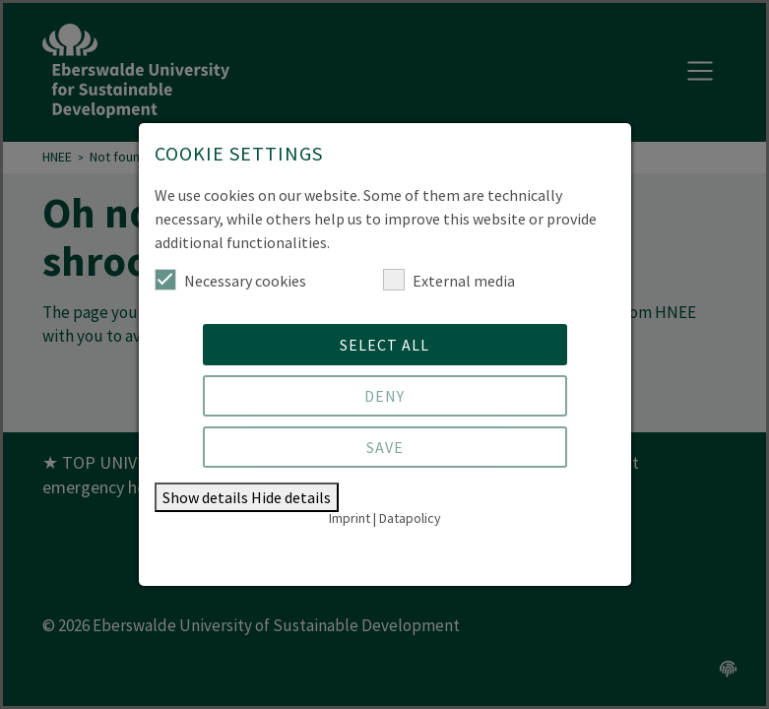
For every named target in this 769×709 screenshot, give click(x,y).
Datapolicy (410, 518)
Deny (384, 396)
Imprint (349, 518)
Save (385, 447)
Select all (384, 344)
